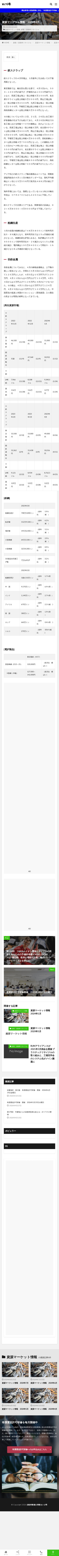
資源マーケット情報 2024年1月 (41, 1012)
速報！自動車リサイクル (30, 29)
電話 (41, 1553)
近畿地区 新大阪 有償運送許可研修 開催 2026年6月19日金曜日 (28, 1091)
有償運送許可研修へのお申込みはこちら (29, 1449)
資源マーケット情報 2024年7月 (15, 1383)
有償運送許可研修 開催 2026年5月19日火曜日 (25, 1102)
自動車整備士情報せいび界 (37, 1505)
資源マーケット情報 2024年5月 (15, 1409)
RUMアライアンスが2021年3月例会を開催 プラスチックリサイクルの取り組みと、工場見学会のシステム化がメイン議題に (43, 1054)
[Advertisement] (29, 776)
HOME (6, 43)
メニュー (29, 1553)
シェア (17, 1553)
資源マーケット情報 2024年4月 (44, 1409)
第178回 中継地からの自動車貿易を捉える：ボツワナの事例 (29, 1113)
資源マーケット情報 (12, 29)
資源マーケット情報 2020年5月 (41, 1030)
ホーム (6, 1553)
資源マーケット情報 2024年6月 (44, 1383)
